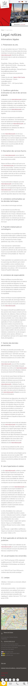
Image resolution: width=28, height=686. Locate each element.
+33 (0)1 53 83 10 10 (8, 641)
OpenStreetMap (23, 629)
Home (2, 30)
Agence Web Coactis (19, 77)
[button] (3, 683)
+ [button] (2, 609)
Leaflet (18, 629)
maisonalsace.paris (6, 55)
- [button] (2, 612)
